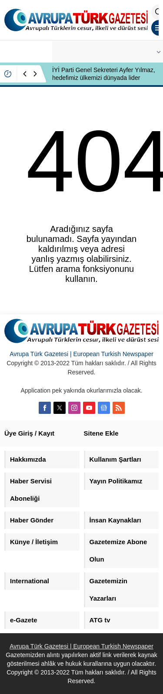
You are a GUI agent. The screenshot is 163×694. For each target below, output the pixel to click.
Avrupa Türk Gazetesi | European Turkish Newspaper (81, 353)
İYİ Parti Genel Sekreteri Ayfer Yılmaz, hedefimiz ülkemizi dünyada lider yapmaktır (103, 77)
